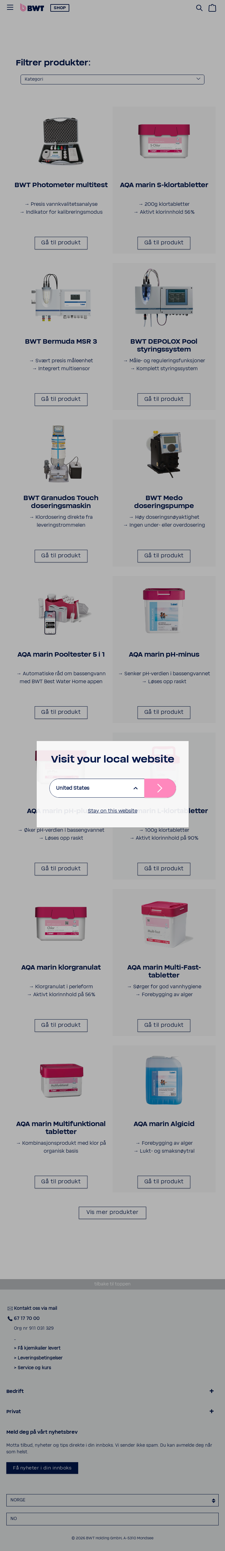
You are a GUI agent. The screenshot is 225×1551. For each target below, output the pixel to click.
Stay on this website (112, 811)
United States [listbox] (72, 788)
